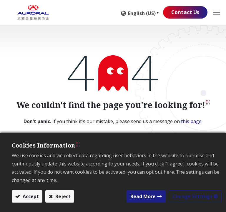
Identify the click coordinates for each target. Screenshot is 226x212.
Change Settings (192, 196)
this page (191, 121)
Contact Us (184, 12)
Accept (30, 196)
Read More (143, 196)
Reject (62, 196)
